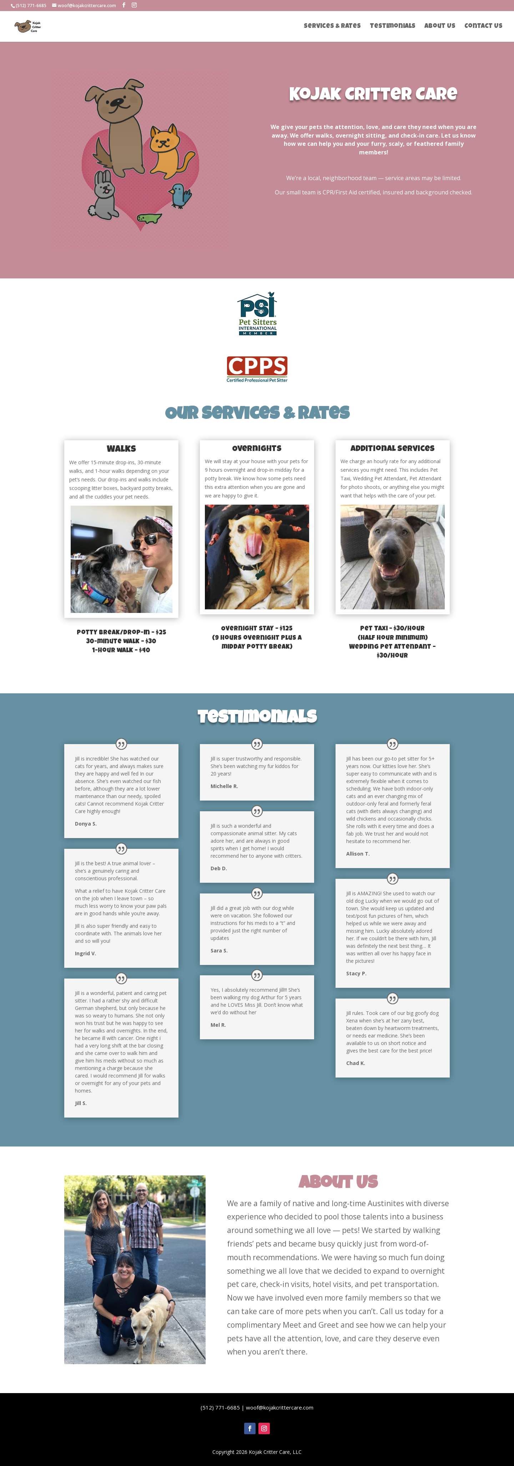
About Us (439, 27)
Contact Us (483, 27)
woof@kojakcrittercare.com (279, 1407)
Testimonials (392, 27)
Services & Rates (332, 27)
